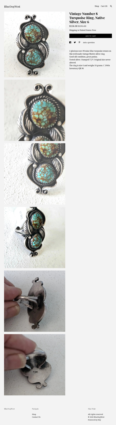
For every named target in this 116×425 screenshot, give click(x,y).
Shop (97, 6)
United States (85, 30)
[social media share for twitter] (75, 42)
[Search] (111, 6)
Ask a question (89, 42)
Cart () (104, 6)
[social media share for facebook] (70, 42)
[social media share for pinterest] (80, 42)
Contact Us (36, 417)
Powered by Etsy (94, 420)
